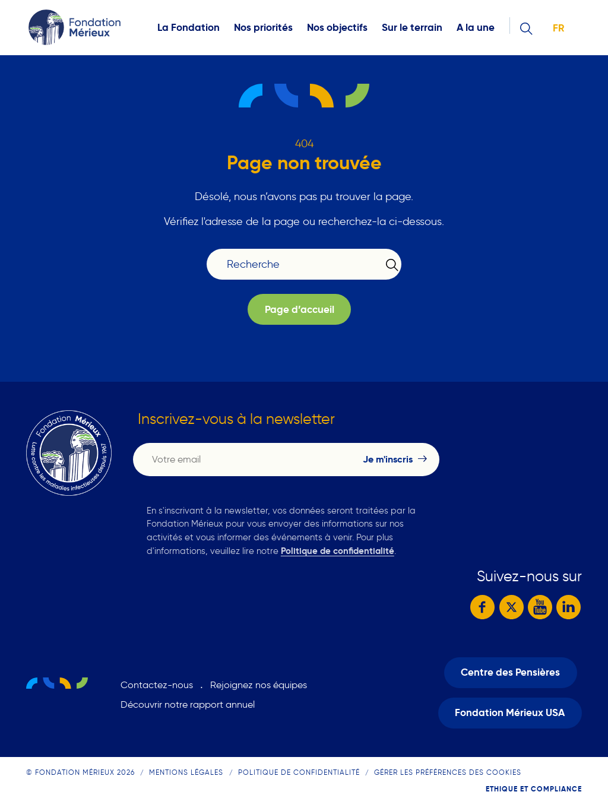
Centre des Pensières (510, 672)
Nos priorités (263, 27)
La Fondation (188, 27)
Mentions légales (186, 772)
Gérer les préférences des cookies (447, 772)
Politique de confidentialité (337, 550)
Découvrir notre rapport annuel (188, 704)
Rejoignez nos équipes (258, 685)
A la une (476, 27)
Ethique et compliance (534, 788)
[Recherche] (296, 264)
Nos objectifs (337, 27)
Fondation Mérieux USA (510, 713)
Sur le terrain (412, 27)
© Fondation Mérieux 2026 (80, 772)
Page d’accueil (299, 309)
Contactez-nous (157, 685)
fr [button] (558, 28)
